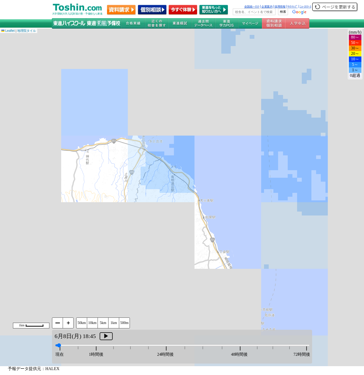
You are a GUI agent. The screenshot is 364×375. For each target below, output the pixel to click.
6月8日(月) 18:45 (75, 336)
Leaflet (8, 31)
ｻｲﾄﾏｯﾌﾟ (292, 6)
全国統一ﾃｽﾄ (252, 6)
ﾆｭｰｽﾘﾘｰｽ (305, 6)
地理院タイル (26, 31)
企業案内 (266, 6)
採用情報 (279, 6)
